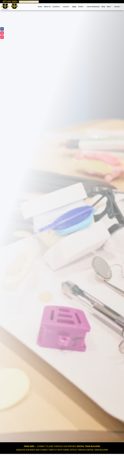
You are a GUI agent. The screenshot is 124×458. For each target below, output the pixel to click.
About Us (47, 7)
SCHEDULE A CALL (29, 2)
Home (40, 7)
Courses (66, 7)
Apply (74, 7)
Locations (55, 7)
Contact (117, 7)
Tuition (80, 7)
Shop (103, 7)
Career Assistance (93, 7)
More (109, 7)
